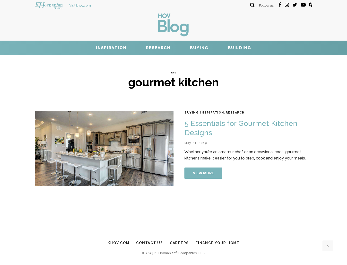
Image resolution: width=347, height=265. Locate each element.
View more (203, 173)
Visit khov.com (63, 5)
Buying (199, 47)
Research (158, 47)
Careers (179, 243)
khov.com (118, 243)
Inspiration (111, 47)
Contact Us (149, 243)
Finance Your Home (217, 243)
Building (239, 47)
